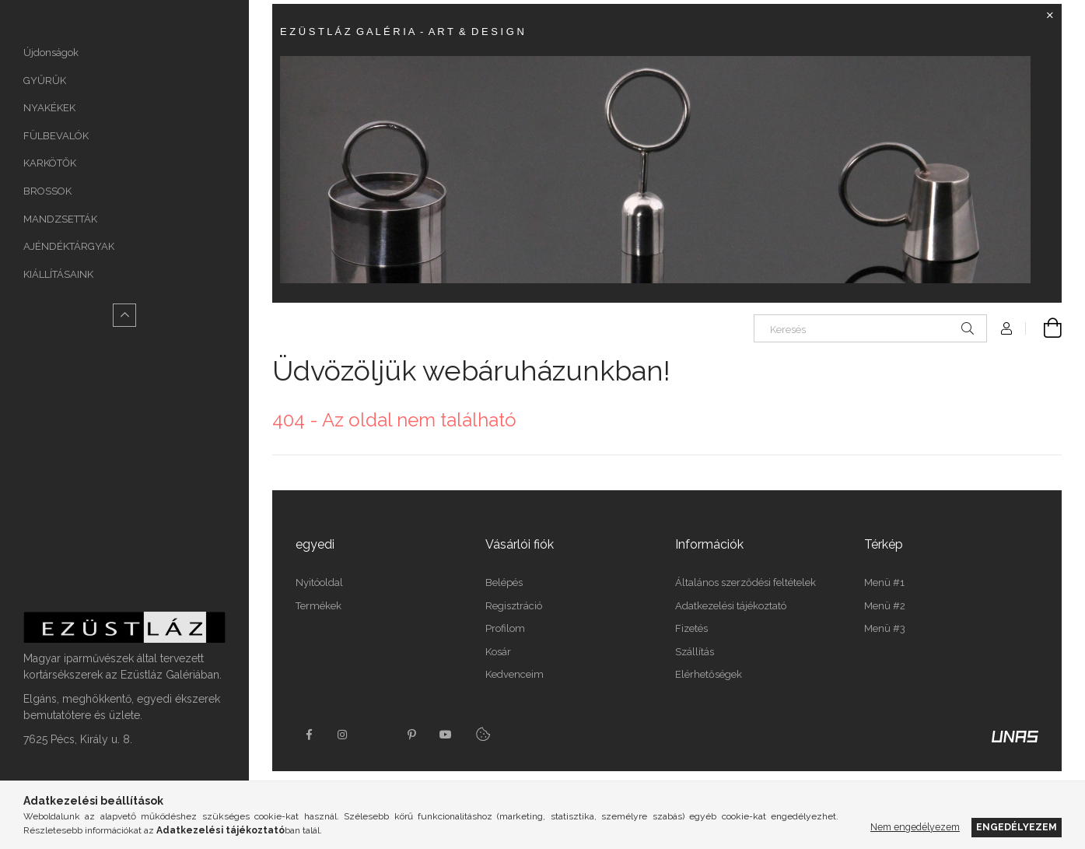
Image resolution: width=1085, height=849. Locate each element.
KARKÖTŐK (49, 163)
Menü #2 (884, 606)
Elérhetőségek (708, 674)
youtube (445, 734)
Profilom (505, 628)
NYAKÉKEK (49, 108)
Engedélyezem (1016, 827)
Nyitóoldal (319, 582)
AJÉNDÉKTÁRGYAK (68, 246)
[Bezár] (1050, 15)
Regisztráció (513, 606)
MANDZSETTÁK (60, 219)
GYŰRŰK (44, 80)
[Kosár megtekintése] (1044, 328)
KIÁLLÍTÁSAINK (58, 274)
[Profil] (1006, 328)
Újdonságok (51, 52)
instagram (343, 734)
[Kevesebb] (124, 315)
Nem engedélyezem (915, 827)
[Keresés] (870, 328)
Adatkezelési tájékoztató (730, 606)
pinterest (411, 734)
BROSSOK (47, 191)
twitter (377, 734)
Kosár (498, 652)
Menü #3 (884, 628)
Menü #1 (884, 582)
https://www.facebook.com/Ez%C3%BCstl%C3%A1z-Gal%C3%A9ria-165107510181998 (309, 734)
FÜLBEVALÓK (56, 136)
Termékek (318, 606)
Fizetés (691, 628)
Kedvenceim (514, 674)
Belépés (504, 582)
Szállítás (694, 652)
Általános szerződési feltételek (745, 582)
